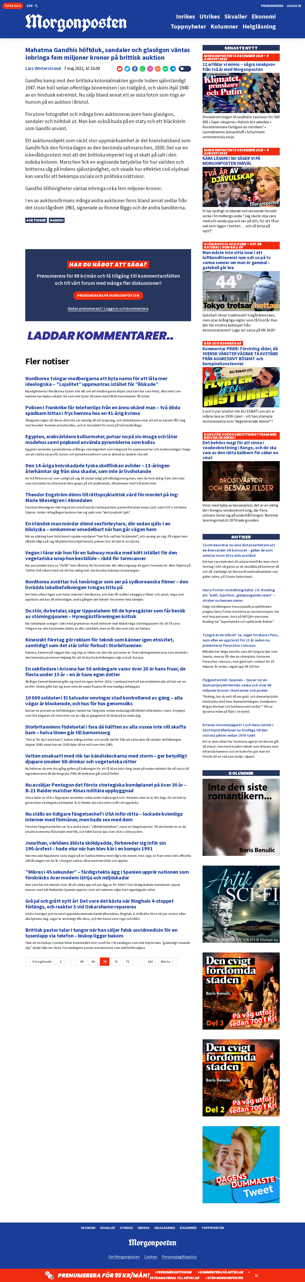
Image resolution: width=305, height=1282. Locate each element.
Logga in (294, 6)
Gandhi (57, 220)
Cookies (150, 1256)
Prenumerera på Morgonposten (108, 295)
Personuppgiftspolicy (179, 1256)
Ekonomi (88, 1228)
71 (116, 961)
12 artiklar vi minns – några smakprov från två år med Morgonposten (239, 66)
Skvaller (107, 1228)
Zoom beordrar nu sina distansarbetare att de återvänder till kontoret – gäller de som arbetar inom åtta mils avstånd (239, 550)
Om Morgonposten (124, 1256)
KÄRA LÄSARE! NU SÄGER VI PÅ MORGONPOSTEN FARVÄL (231, 160)
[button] (32, 6)
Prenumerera (272, 6)
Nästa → (167, 961)
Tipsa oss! (12, 6)
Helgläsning (164, 1228)
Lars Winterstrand (43, 68)
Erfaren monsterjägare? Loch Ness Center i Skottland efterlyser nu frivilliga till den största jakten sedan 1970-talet (238, 730)
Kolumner (188, 1228)
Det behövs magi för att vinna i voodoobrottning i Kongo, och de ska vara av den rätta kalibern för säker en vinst (240, 450)
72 (127, 961)
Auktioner (36, 220)
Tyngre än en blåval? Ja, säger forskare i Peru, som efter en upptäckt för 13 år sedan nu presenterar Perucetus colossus (241, 640)
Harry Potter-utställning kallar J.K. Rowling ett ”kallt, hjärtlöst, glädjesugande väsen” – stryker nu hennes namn (239, 595)
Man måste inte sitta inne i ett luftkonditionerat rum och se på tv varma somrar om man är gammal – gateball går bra (237, 260)
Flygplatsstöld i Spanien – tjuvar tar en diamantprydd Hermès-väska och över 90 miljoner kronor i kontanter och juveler (237, 685)
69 (93, 961)
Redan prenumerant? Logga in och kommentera (108, 308)
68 (81, 961)
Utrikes (126, 1228)
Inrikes (144, 1228)
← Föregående (40, 961)
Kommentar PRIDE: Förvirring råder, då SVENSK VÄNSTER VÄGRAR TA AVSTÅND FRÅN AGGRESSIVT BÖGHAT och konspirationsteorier (240, 356)
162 (150, 961)
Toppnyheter (212, 1228)
